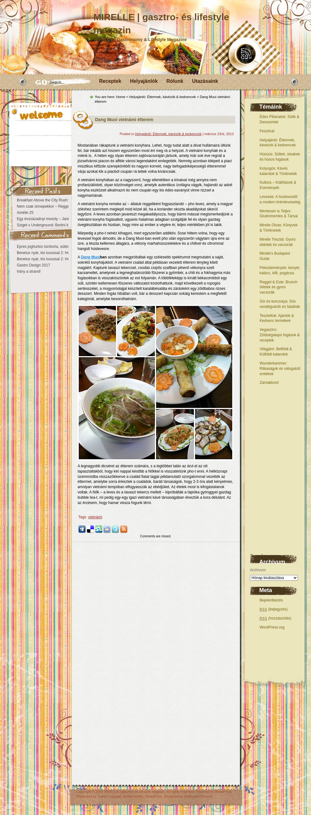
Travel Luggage (109, 796)
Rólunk (174, 81)
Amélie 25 (25, 212)
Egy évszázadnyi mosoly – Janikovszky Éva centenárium (64, 219)
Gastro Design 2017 (33, 265)
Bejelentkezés (271, 600)
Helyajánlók (144, 81)
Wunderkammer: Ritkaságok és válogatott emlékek (280, 368)
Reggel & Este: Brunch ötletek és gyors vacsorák (278, 287)
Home (120, 97)
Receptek (110, 81)
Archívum (258, 570)
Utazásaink (205, 81)
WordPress (223, 792)
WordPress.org (272, 627)
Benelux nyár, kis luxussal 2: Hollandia (48, 253)
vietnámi (95, 517)
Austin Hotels (133, 796)
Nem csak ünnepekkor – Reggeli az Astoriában (55, 206)
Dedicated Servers (198, 796)
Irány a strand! (29, 271)
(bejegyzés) (274, 609)
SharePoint (153, 796)
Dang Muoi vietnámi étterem (124, 119)
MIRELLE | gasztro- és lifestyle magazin (134, 792)
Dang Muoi (90, 257)
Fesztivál (267, 131)
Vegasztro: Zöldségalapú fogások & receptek (280, 334)
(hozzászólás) (275, 618)
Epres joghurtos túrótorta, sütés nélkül (48, 246)
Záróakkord (269, 382)
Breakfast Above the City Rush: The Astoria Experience (62, 200)
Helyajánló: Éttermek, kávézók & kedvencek (162, 97)
